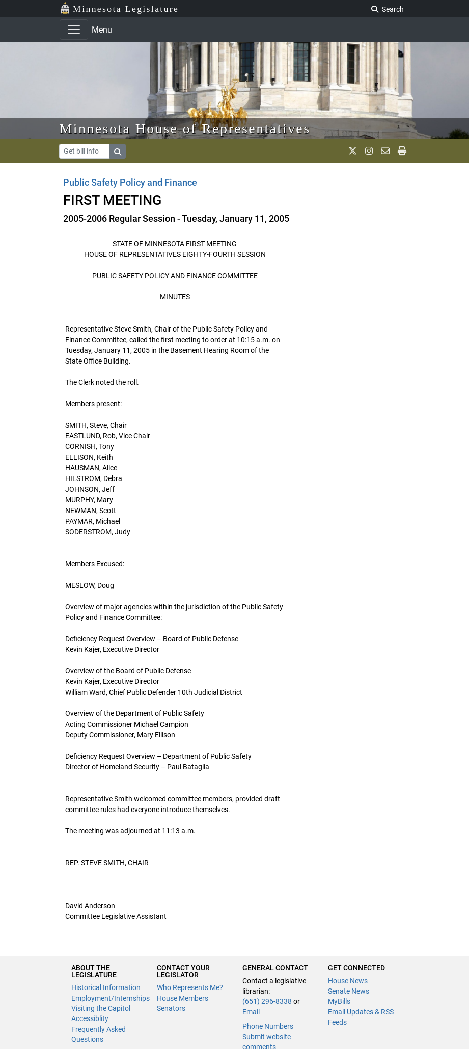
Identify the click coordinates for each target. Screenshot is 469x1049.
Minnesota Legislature (119, 8)
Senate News (348, 991)
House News (348, 981)
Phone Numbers (267, 1026)
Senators (171, 1008)
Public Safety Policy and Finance (130, 182)
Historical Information (106, 987)
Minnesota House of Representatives (185, 128)
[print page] (402, 151)
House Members (182, 998)
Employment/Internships (110, 998)
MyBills (339, 1001)
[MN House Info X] (352, 151)
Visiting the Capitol (100, 1008)
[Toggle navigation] (74, 29)
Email (251, 1012)
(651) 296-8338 (267, 1001)
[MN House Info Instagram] (369, 151)
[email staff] (385, 151)
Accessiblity (89, 1018)
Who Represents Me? (190, 987)
